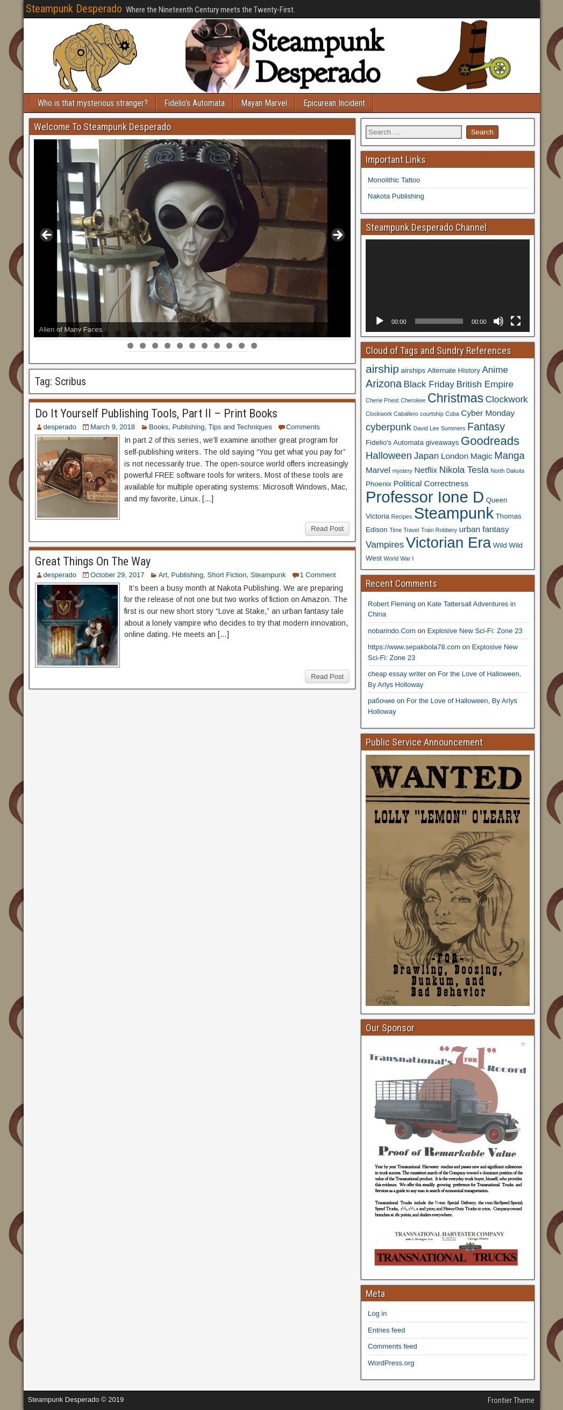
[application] (448, 285)
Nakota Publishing (396, 196)
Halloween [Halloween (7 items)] (389, 455)
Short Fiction (227, 575)
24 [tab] (328, 334)
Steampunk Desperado (74, 8)
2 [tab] (56, 334)
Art (162, 575)
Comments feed (392, 1346)
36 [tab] (254, 346)
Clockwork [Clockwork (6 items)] (507, 399)
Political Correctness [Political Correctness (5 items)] (431, 483)
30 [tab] (180, 346)
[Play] (379, 321)
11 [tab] (168, 334)
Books (158, 427)
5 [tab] (93, 334)
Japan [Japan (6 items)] (426, 455)
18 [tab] (254, 334)
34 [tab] (229, 346)
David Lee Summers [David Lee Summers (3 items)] (440, 428)
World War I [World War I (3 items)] (399, 558)
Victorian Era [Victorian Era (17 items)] (448, 542)
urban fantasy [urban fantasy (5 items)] (484, 529)
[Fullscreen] (515, 321)
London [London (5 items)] (454, 455)
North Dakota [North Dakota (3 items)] (507, 470)
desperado (60, 427)
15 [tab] (217, 334)
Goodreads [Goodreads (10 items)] (490, 441)
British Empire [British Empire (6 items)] (485, 384)
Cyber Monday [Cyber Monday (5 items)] (488, 412)
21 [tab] (291, 334)
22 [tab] (304, 334)
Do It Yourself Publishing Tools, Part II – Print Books (156, 413)
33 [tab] (217, 346)
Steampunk (268, 575)
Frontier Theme (511, 1400)
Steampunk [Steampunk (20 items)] (454, 513)
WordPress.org (391, 1363)
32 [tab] (205, 346)
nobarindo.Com (392, 631)
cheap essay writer (397, 674)
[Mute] (498, 321)
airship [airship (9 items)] (382, 369)
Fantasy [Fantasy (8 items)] (486, 427)
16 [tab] (229, 334)
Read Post (327, 529)
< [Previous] (47, 236)
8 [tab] (130, 334)
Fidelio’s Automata (194, 103)
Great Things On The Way (93, 561)
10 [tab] (155, 334)
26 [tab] (131, 346)
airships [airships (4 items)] (413, 370)
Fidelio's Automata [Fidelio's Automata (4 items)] (395, 442)
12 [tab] (180, 334)
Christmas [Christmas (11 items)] (455, 398)
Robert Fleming (392, 604)
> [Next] (337, 236)
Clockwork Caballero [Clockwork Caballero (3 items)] (392, 413)
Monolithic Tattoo (394, 180)
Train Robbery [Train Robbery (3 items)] (439, 530)
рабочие (381, 701)
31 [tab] (192, 346)
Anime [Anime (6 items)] (495, 369)
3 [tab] (69, 334)
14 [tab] (205, 334)
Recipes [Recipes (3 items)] (401, 516)
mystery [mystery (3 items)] (402, 470)
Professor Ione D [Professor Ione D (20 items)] (425, 497)
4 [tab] (81, 334)
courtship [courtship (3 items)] (431, 413)
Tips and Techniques (240, 427)
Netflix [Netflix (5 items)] (426, 469)
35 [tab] (242, 346)
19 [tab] (267, 334)
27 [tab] (143, 346)
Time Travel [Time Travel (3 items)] (404, 530)
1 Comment (318, 575)
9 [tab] (143, 334)
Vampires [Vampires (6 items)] (385, 544)
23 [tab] (316, 334)
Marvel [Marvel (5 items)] (378, 469)
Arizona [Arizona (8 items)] (384, 383)
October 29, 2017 (117, 575)
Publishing (188, 427)
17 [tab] (242, 334)
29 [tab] (168, 346)
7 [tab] (118, 334)
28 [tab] (155, 346)
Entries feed (386, 1330)
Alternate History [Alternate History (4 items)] (453, 370)
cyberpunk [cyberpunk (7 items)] (388, 427)
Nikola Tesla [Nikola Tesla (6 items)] (464, 469)
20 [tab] (279, 334)
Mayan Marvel (264, 103)
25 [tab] (341, 334)
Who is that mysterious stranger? (93, 103)
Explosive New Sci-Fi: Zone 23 (475, 631)
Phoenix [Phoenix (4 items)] (378, 484)
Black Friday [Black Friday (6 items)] (429, 384)
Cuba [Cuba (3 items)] (452, 413)
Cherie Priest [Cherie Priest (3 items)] (382, 400)
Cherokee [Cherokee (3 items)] (413, 400)
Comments (303, 427)
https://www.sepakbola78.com (414, 647)
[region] (192, 238)
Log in (377, 1313)
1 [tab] (44, 334)
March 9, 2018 (112, 427)
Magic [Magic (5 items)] (482, 455)
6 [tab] (106, 334)
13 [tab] (192, 334)
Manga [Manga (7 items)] (509, 455)
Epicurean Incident (334, 103)
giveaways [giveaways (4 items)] (442, 442)
